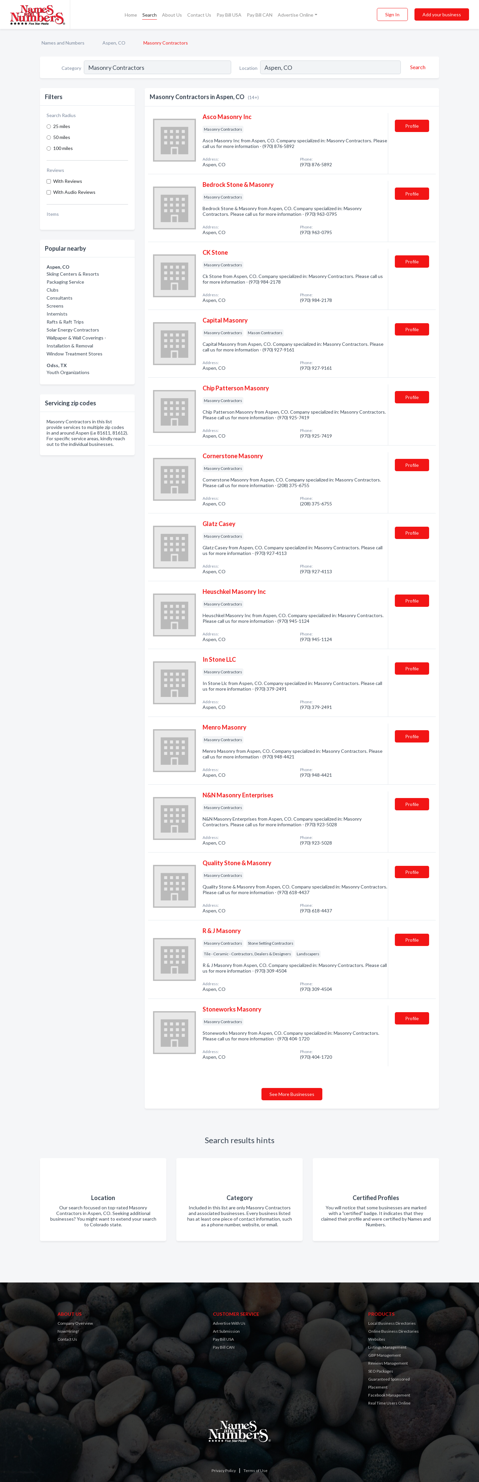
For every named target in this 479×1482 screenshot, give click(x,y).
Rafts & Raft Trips (65, 322)
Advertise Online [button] (295, 15)
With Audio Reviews (74, 192)
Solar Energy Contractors (73, 330)
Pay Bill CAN (259, 15)
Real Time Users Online (389, 1403)
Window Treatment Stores (74, 353)
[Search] (417, 67)
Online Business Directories (393, 1331)
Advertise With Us (229, 1323)
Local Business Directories (392, 1323)
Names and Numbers (63, 43)
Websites (376, 1339)
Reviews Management (388, 1363)
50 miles (61, 137)
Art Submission (226, 1331)
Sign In (392, 14)
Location (248, 68)
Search (149, 15)
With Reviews (67, 181)
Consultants (60, 298)
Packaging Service (65, 282)
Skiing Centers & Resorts (73, 274)
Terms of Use (255, 1470)
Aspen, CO (113, 43)
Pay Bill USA (229, 15)
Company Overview (75, 1323)
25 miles (61, 126)
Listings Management (387, 1347)
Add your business (441, 14)
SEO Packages (380, 1371)
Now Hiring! (68, 1331)
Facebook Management (389, 1395)
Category (71, 68)
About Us (172, 15)
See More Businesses (291, 1094)
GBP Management (384, 1355)
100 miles (63, 148)
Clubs (53, 290)
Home (131, 15)
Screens (55, 306)
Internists (57, 314)
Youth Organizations (68, 372)
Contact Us (199, 15)
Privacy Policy (224, 1470)
